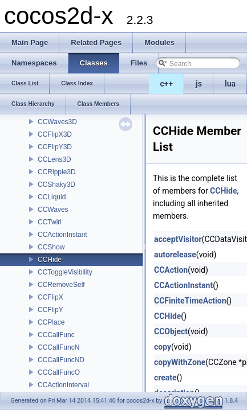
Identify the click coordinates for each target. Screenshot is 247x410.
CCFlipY (50, 310)
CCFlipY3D (55, 147)
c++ (166, 83)
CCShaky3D (56, 184)
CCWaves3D (57, 122)
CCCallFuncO (59, 372)
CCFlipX (50, 297)
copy (162, 346)
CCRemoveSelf (61, 285)
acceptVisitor (178, 239)
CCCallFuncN (58, 347)
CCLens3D (54, 159)
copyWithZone (179, 362)
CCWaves (53, 210)
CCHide (50, 260)
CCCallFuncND (61, 360)
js (199, 83)
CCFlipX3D (55, 134)
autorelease (175, 254)
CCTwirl (50, 222)
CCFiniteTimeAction (190, 300)
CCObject (171, 331)
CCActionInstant (62, 235)
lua (230, 83)
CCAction (171, 269)
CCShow (51, 247)
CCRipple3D (57, 172)
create (165, 377)
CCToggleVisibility (65, 272)
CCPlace (51, 322)
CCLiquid (52, 197)
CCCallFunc (56, 335)
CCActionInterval (63, 385)
